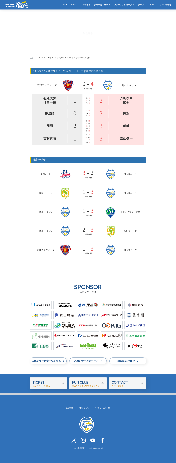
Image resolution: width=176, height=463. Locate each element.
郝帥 (126, 126)
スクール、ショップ (123, 5)
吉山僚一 (126, 138)
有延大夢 (49, 98)
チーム (74, 5)
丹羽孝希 (126, 98)
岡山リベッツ (129, 85)
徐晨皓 (50, 113)
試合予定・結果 (101, 5)
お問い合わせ (165, 5)
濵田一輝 (49, 103)
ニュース (152, 5)
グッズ (141, 5)
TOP (65, 5)
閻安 (126, 103)
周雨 (50, 126)
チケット (87, 5)
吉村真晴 (49, 138)
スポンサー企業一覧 (102, 408)
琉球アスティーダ (47, 85)
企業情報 (69, 408)
